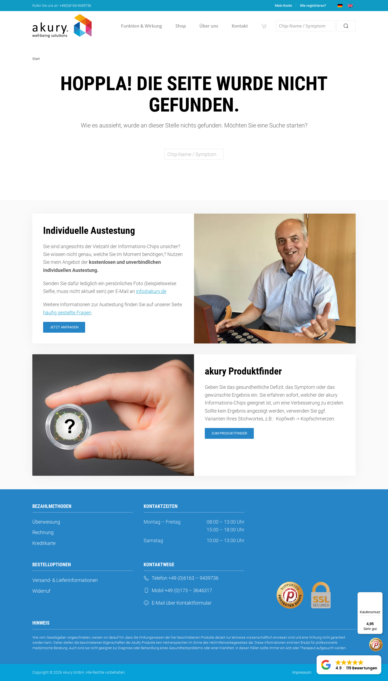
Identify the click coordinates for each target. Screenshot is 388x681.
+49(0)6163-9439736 (75, 6)
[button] (349, 664)
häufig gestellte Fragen (67, 312)
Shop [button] (180, 26)
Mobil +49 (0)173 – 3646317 (178, 590)
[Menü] (379, 595)
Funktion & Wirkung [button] (141, 26)
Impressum (301, 672)
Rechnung (43, 532)
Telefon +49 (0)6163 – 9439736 (181, 578)
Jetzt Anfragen (64, 327)
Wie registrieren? (313, 6)
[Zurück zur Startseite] (62, 26)
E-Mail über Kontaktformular (178, 603)
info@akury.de (151, 291)
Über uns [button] (208, 26)
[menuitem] (340, 5)
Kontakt (240, 26)
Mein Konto (283, 6)
